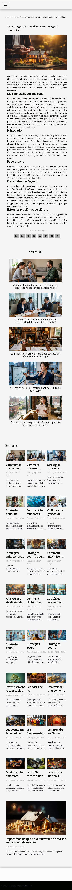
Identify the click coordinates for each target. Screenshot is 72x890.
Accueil (8, 17)
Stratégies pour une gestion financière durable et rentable (35, 389)
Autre (16, 17)
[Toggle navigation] (5, 4)
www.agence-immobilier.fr (24, 127)
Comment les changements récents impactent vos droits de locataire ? (35, 424)
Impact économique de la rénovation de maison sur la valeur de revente (36, 840)
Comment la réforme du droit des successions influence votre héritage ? (35, 355)
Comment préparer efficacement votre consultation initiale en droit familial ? (35, 321)
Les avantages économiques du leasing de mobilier (15, 735)
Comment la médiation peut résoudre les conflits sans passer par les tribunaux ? (35, 286)
